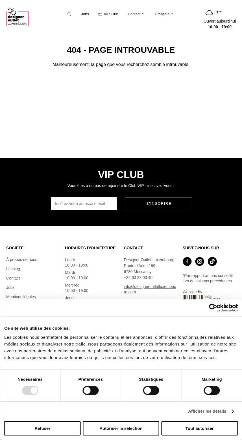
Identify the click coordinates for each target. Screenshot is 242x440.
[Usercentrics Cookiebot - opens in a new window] (213, 307)
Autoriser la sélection (121, 428)
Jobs (10, 287)
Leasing (13, 269)
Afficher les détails (207, 411)
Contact (13, 278)
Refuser (42, 428)
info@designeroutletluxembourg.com (150, 289)
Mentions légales (21, 296)
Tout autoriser (200, 428)
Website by (202, 298)
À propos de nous (21, 259)
